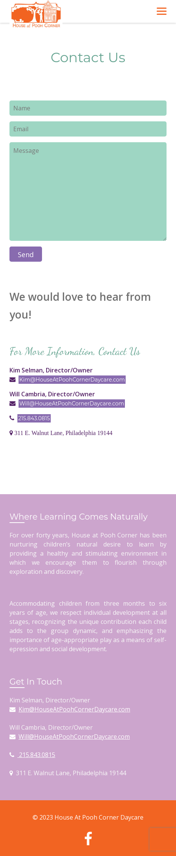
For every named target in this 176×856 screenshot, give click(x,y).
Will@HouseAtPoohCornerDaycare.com (71, 403)
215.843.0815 (34, 418)
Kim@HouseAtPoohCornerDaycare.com (72, 379)
